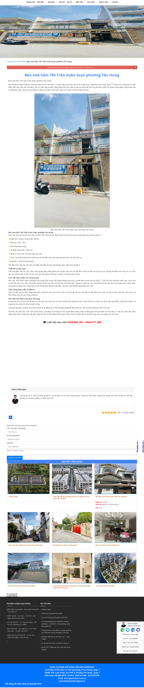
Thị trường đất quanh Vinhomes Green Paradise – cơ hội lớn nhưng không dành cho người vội (56, 624)
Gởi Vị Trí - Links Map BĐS (130, 638)
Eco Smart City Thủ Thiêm (104, 586)
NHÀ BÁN (52, 2)
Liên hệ (115, 2)
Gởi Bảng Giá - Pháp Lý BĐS (130, 634)
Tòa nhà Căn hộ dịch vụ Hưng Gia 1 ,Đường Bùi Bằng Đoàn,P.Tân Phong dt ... (71, 587)
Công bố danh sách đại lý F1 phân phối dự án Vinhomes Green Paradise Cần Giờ (56, 632)
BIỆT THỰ (80, 2)
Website (10, 443)
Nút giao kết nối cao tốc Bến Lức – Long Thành (56, 639)
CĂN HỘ (62, 2)
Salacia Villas (12, 496)
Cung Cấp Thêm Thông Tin (130, 651)
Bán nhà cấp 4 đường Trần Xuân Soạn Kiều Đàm (25, 545)
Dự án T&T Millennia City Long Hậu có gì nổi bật (56, 649)
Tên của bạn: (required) (16, 428)
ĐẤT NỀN (41, 2)
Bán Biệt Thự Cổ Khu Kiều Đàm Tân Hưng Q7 (110, 496)
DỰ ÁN (70, 2)
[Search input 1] (70, 67)
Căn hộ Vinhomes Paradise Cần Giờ (54, 618)
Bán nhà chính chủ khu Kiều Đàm (106, 545)
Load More (12, 596)
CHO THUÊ (92, 2)
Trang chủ (30, 2)
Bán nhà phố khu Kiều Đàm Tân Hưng (21, 586)
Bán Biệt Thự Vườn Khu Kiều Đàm (65, 545)
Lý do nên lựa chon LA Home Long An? (55, 644)
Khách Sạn (104, 2)
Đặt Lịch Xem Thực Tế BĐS (130, 642)
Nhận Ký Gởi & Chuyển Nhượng (130, 647)
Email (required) (13, 436)
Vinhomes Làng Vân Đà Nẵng (52, 614)
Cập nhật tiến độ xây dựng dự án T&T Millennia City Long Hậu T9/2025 (71, 497)
